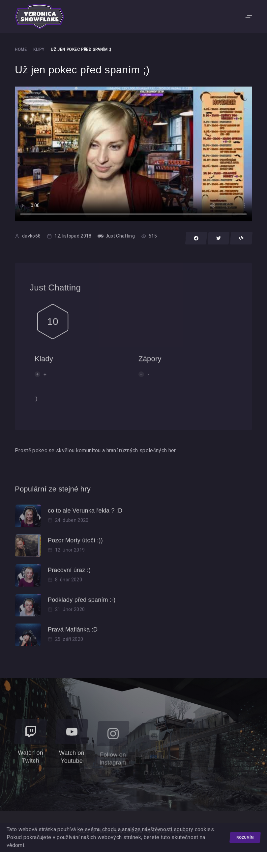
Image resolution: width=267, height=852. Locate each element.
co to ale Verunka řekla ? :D (85, 515)
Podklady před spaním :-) (81, 604)
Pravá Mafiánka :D (73, 634)
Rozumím (245, 837)
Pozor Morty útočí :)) (75, 544)
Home (21, 49)
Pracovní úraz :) (69, 574)
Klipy (38, 49)
